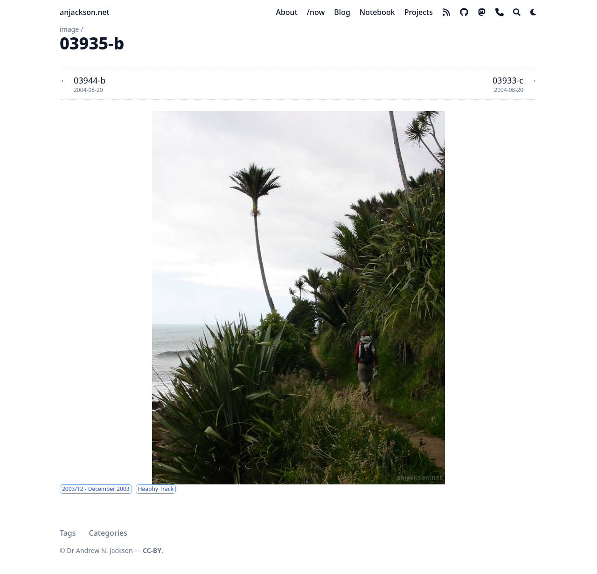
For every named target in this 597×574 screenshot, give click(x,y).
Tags (68, 533)
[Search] (517, 12)
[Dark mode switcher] (533, 12)
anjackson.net (85, 12)
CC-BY (152, 550)
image (69, 29)
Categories (108, 533)
